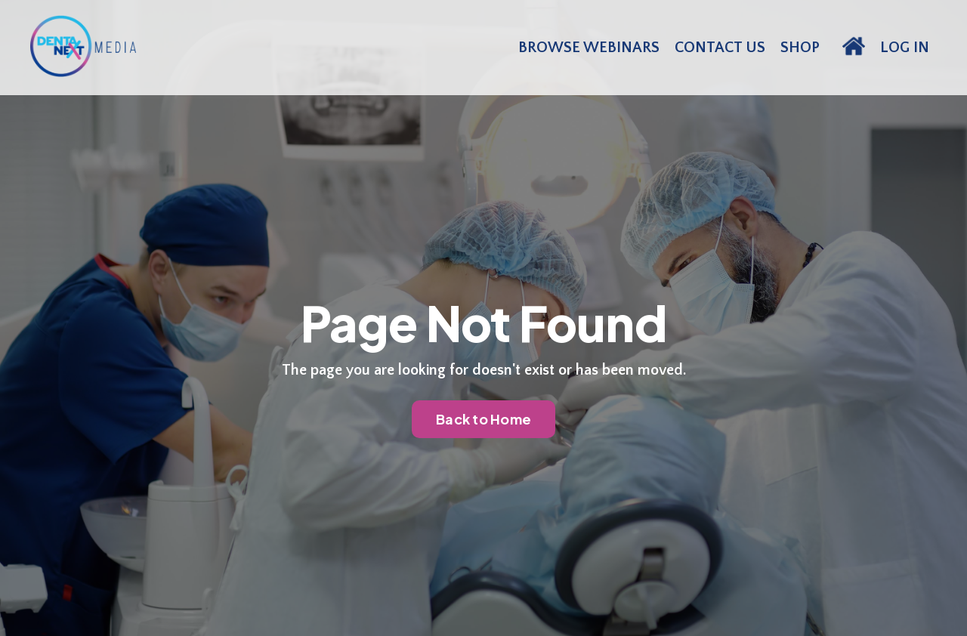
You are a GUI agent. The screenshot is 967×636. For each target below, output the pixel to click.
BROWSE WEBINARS (589, 47)
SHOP (800, 47)
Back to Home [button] (483, 419)
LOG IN (904, 47)
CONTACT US (720, 47)
